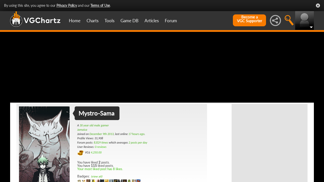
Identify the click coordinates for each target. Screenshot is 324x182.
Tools (109, 20)
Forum (171, 20)
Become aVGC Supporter (249, 19)
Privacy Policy (66, 5)
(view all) (96, 176)
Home (74, 20)
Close (318, 6)
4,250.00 (96, 152)
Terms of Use (100, 5)
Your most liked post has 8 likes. (100, 169)
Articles (152, 20)
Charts (92, 20)
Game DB (129, 20)
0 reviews (101, 147)
